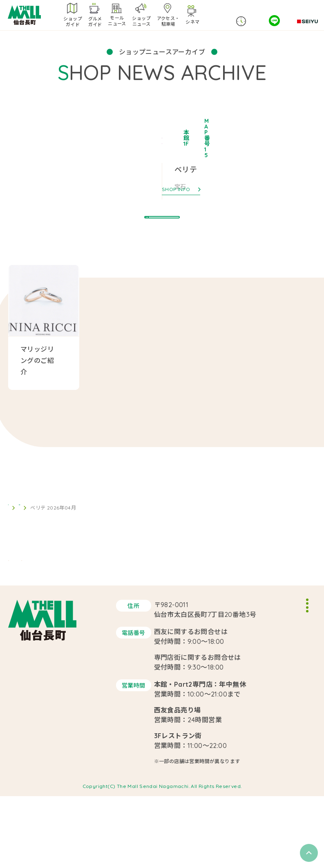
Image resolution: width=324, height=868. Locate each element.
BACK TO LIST (162, 492)
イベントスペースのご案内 (280, 657)
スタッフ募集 (262, 670)
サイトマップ (262, 697)
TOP (13, 532)
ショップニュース (49, 532)
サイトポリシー (265, 684)
